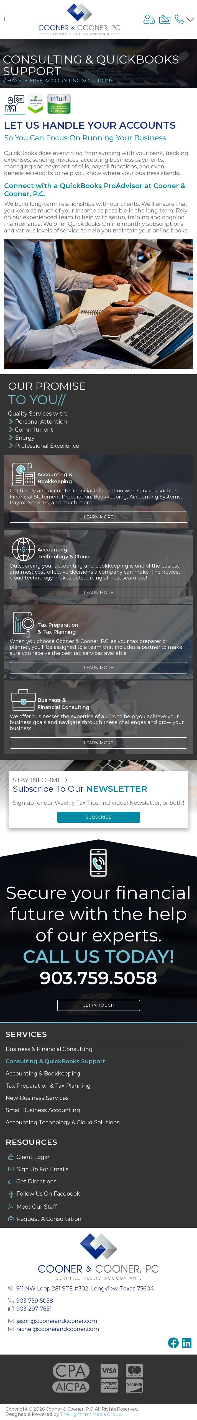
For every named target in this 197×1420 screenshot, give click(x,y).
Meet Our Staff (37, 1206)
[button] (6, 19)
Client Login (33, 1157)
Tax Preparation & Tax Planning (48, 1085)
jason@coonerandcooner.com (57, 1321)
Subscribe (98, 817)
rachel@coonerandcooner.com (58, 1329)
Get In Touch (98, 1005)
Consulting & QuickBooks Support (55, 1061)
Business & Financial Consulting (49, 1049)
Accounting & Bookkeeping (43, 1073)
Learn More (98, 517)
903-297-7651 (34, 1308)
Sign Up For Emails (42, 1169)
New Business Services (37, 1098)
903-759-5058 (35, 1300)
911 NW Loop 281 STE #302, (85, 1288)
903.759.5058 (98, 978)
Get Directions (37, 1181)
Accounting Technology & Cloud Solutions (63, 1122)
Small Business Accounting (43, 1110)
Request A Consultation (49, 1219)
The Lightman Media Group (91, 1414)
